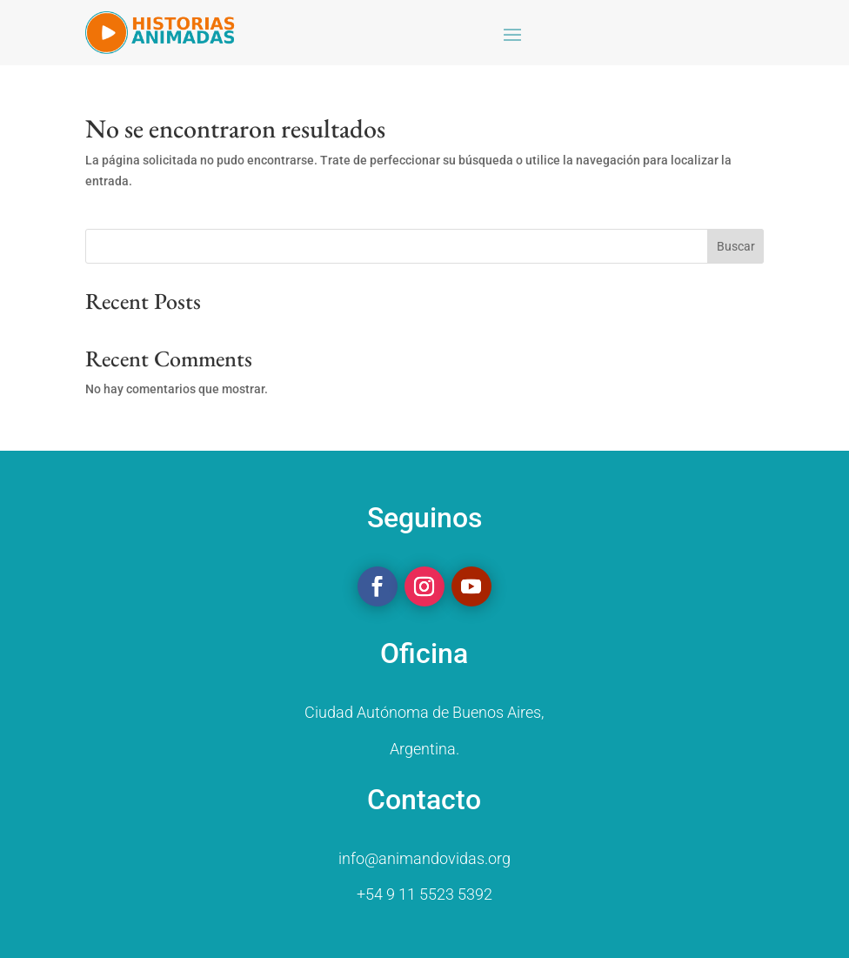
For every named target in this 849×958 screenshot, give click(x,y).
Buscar (736, 246)
